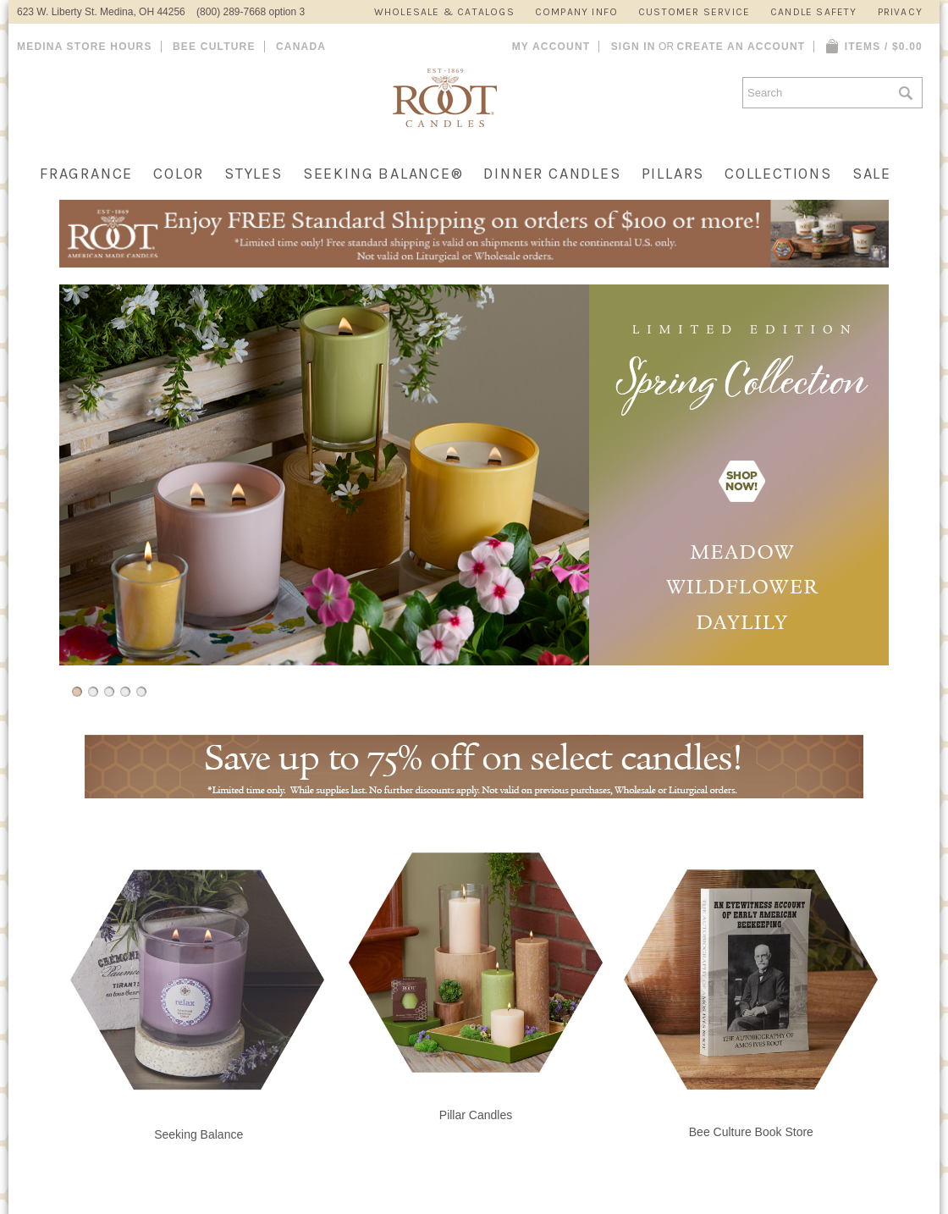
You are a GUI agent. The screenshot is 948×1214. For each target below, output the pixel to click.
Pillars (673, 173)
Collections (778, 173)
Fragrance (86, 173)
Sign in (633, 46)
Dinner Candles (551, 173)
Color (178, 173)
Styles (253, 173)
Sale (871, 173)
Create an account (740, 46)
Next (894, 495)
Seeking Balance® (383, 173)
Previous (54, 495)
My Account (551, 46)
